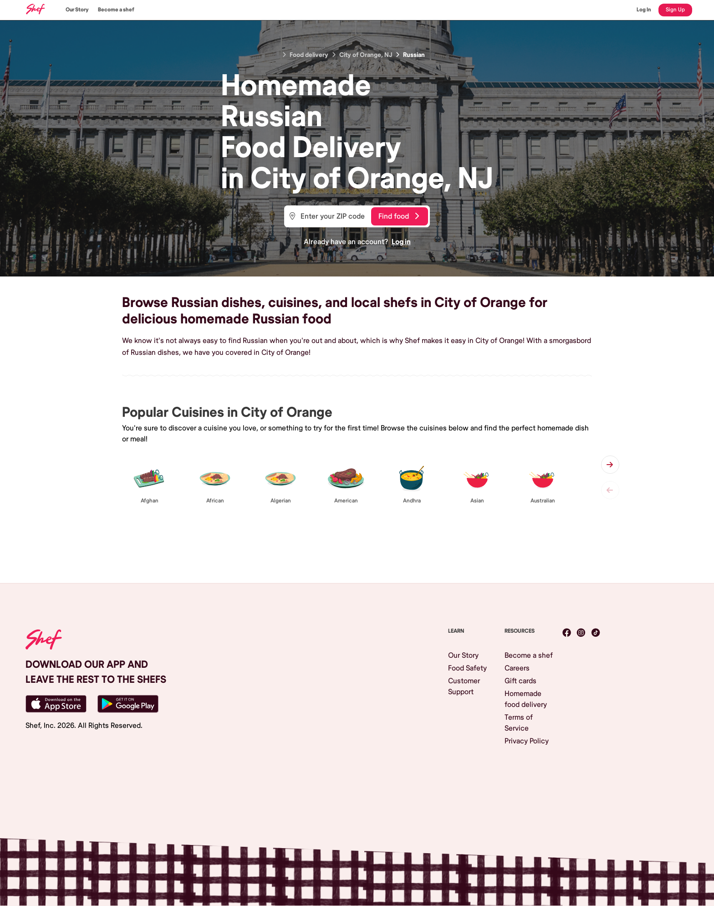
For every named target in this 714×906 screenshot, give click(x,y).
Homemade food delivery (526, 699)
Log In (644, 9)
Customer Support (464, 686)
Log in (401, 241)
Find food (398, 216)
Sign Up (675, 9)
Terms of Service (519, 723)
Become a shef (116, 9)
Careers (517, 668)
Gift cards (520, 681)
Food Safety (467, 668)
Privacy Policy (527, 741)
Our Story (77, 9)
